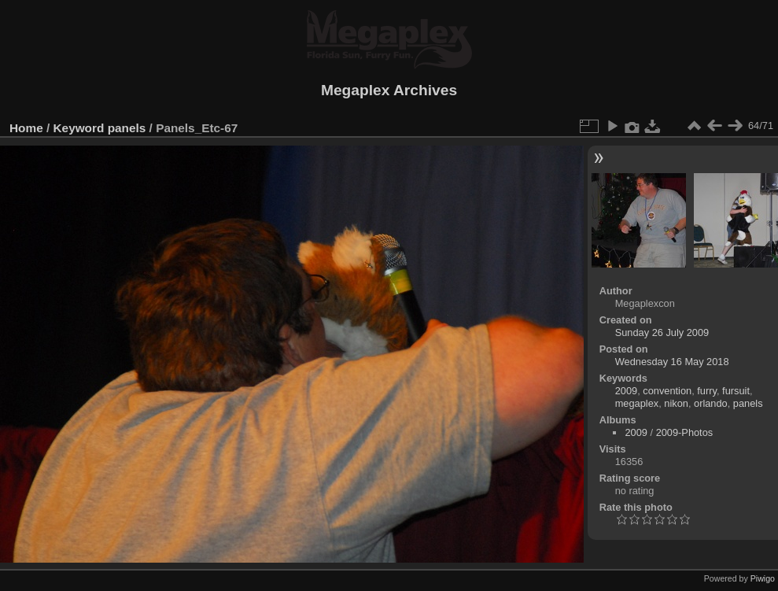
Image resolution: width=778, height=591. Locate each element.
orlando (711, 403)
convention (667, 391)
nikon (676, 403)
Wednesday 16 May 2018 (672, 362)
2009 (626, 391)
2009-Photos (684, 432)
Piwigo (762, 578)
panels (127, 128)
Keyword (79, 128)
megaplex (637, 403)
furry (707, 391)
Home (26, 128)
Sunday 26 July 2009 (662, 332)
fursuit (736, 391)
